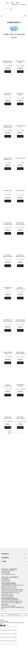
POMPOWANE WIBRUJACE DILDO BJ (10, 592)
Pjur (23, 162)
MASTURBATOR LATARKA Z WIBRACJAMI (11, 601)
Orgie (23, 130)
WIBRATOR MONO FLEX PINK (8, 586)
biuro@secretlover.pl (10, 574)
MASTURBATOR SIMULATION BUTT (10, 600)
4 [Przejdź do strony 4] (18, 432)
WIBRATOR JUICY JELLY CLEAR (9, 588)
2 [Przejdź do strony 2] (12, 432)
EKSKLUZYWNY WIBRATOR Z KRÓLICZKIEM (12, 589)
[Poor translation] (3, 626)
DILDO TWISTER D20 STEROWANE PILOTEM (12, 585)
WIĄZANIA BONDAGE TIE (7, 597)
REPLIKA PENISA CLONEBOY (8, 606)
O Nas (7, 2)
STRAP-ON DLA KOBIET (7, 595)
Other (10, 389)
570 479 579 (6, 581)
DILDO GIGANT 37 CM (6, 594)
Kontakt (17, 2)
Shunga (10, 65)
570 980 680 (6, 573)
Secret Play (23, 389)
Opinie (12, 2)
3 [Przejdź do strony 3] (15, 432)
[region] (14, 491)
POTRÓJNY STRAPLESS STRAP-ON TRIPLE (12, 591)
